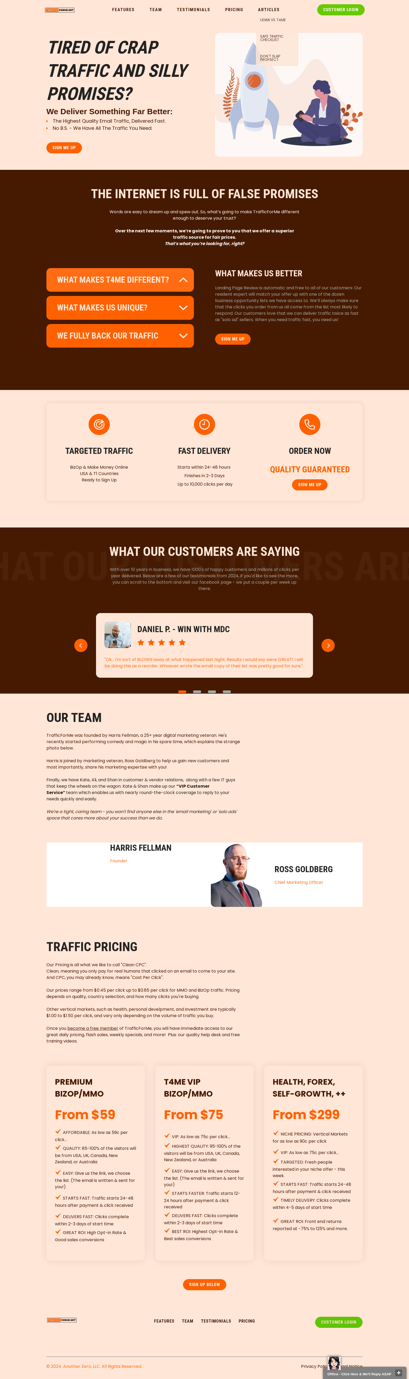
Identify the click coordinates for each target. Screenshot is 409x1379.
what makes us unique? (102, 308)
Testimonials (193, 9)
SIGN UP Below (204, 1284)
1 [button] (182, 691)
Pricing (234, 9)
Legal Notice (350, 1366)
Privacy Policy (315, 1366)
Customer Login (341, 9)
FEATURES (164, 1321)
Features (123, 9)
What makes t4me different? (113, 280)
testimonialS (216, 1321)
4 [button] (227, 691)
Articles (269, 9)
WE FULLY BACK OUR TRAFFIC (107, 336)
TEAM (187, 1321)
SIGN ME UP (64, 147)
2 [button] (197, 691)
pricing (247, 1321)
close (398, 1372)
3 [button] (212, 691)
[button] (81, 645)
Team (156, 9)
